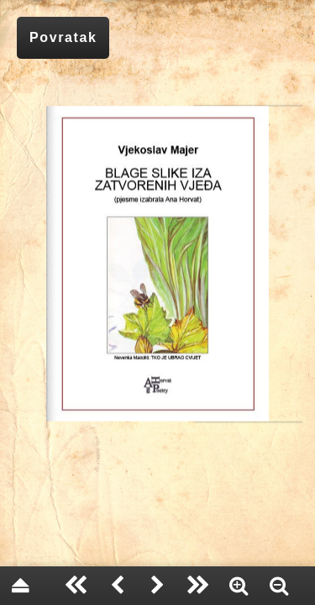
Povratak (63, 37)
